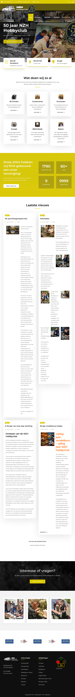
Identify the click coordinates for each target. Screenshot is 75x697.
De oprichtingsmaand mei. (16, 218)
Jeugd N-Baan (42, 675)
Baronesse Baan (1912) (45, 678)
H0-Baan (41, 662)
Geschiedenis (24, 669)
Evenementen (66, 19)
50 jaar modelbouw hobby (51, 425)
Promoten (61, 101)
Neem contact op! (11, 185)
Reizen (61, 128)
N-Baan (41, 672)
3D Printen (57, 19)
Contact (23, 684)
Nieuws (37, 1)
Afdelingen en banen (26, 672)
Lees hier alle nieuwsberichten (37, 541)
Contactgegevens (8, 1)
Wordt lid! (37, 61)
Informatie (48, 19)
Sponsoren (24, 675)
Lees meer (13, 109)
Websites (23, 681)
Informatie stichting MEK (23, 1)
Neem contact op (37, 581)
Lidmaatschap (25, 665)
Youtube (23, 678)
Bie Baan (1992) (43, 681)
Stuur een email (7, 673)
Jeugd (59, 61)
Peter (18, 221)
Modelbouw (42, 669)
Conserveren (37, 101)
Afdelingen (38, 19)
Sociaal (14, 128)
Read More (43, 531)
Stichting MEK (25, 662)
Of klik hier (59, 668)
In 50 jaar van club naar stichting (18, 425)
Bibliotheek (37, 128)
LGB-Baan (41, 665)
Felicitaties (44, 218)
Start (30, 19)
